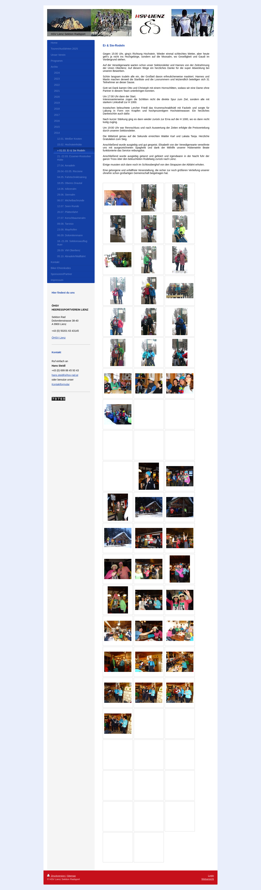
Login (211, 875)
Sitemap (71, 875)
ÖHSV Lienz (59, 337)
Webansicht (207, 879)
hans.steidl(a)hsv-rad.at (65, 375)
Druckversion (56, 875)
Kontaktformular (61, 384)
